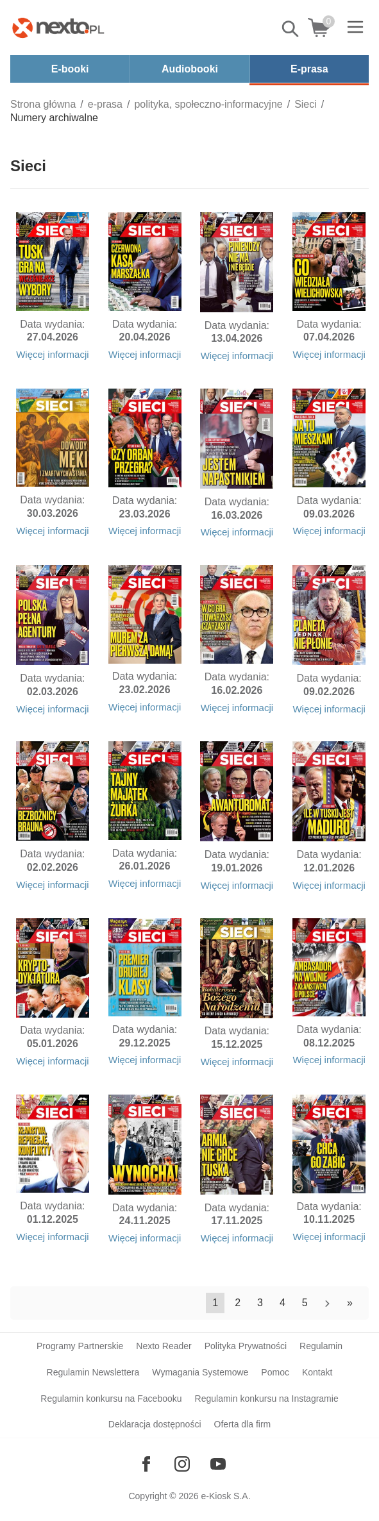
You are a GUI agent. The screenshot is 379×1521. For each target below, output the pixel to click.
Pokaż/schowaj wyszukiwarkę (291, 28)
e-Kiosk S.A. (226, 1496)
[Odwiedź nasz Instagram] (182, 1464)
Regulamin (320, 1346)
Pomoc (275, 1372)
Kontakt (317, 1372)
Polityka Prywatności (246, 1346)
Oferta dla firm (242, 1424)
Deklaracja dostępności (154, 1424)
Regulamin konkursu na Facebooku (110, 1398)
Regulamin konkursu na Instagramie (267, 1398)
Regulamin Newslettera (93, 1372)
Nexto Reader (163, 1346)
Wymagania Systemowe (200, 1372)
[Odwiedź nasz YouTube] (218, 1464)
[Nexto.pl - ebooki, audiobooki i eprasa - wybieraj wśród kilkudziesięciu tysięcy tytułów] (58, 27)
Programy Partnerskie (80, 1346)
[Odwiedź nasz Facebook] (146, 1464)
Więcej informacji (52, 354)
